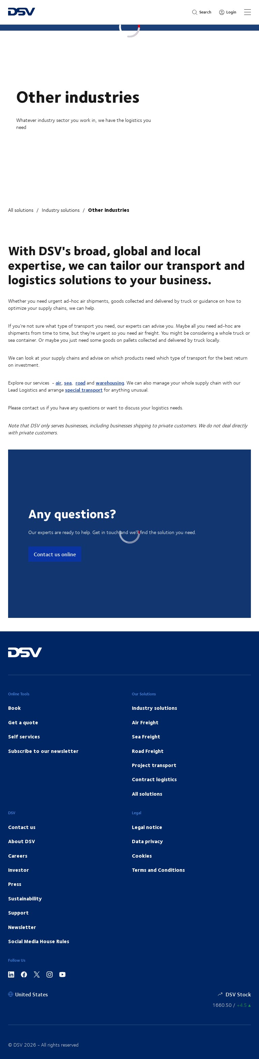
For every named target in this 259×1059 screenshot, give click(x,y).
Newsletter (22, 927)
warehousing (110, 383)
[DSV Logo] (21, 12)
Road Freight (148, 751)
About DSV (21, 841)
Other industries (108, 210)
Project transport (154, 765)
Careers (17, 856)
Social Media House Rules (38, 941)
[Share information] (231, 1004)
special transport (84, 390)
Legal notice (147, 827)
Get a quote (23, 722)
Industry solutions (61, 209)
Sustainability (25, 898)
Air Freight (145, 722)
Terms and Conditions (158, 870)
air (58, 383)
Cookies (142, 856)
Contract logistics (154, 779)
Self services (24, 736)
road (80, 383)
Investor (18, 870)
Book (14, 708)
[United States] (28, 994)
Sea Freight (146, 736)
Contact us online (55, 554)
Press (14, 884)
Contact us (21, 827)
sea (67, 383)
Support (18, 912)
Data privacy (147, 841)
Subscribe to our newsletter (43, 751)
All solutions (20, 209)
